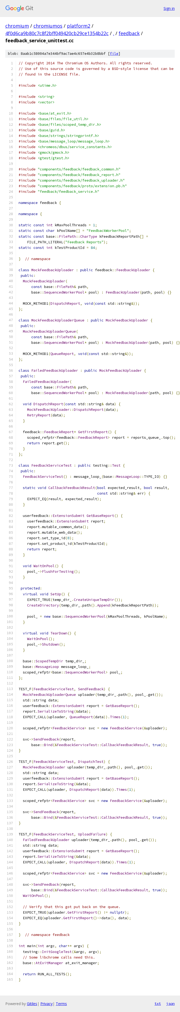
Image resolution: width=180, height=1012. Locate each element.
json (170, 1003)
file (114, 53)
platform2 (78, 26)
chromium (17, 26)
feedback (129, 33)
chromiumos (47, 26)
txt (158, 1003)
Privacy (46, 1003)
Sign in (169, 8)
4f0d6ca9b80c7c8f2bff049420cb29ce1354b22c (57, 33)
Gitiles (32, 1003)
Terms (61, 1003)
